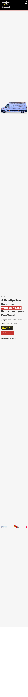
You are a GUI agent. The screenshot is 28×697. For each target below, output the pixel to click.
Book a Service (7, 333)
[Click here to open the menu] (26, 4)
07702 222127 (21, 1)
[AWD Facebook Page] (26, 1)
